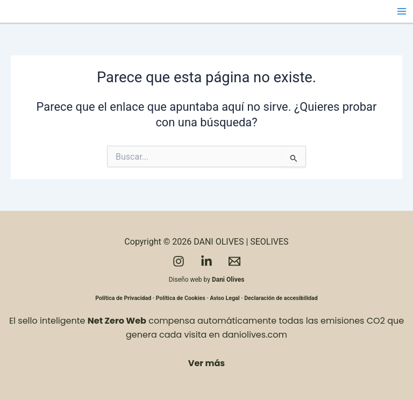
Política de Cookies (180, 298)
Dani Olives (228, 279)
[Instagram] (178, 261)
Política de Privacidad (123, 298)
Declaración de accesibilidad (281, 298)
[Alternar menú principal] (401, 11)
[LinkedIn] (206, 261)
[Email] (234, 261)
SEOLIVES (269, 242)
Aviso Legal (224, 298)
